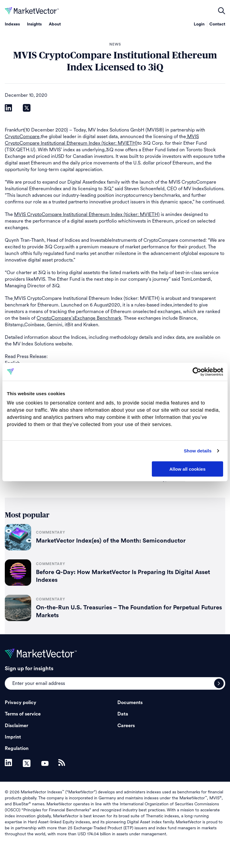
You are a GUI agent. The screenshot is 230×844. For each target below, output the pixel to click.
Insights (34, 24)
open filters (221, 10)
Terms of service (23, 714)
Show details (198, 450)
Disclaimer (16, 725)
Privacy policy (20, 702)
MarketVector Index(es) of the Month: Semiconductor (111, 541)
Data (122, 714)
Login (199, 24)
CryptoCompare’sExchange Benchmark (79, 318)
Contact (217, 24)
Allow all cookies (187, 468)
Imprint (13, 737)
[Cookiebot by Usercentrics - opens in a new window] (197, 371)
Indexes (12, 24)
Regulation (16, 748)
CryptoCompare (22, 136)
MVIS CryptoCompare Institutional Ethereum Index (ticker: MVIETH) (87, 214)
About (55, 24)
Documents (130, 702)
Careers (126, 725)
